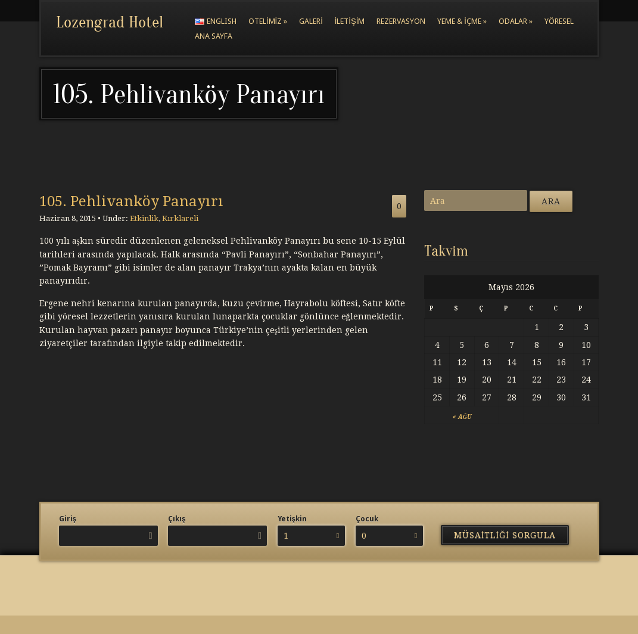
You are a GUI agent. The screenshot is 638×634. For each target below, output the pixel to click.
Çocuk (367, 519)
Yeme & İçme (462, 21)
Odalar (516, 21)
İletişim (350, 21)
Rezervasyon (400, 21)
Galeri (311, 21)
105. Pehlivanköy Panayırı (131, 201)
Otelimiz (267, 21)
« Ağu (462, 417)
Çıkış (177, 519)
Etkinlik (144, 218)
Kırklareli (180, 218)
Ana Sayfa (213, 36)
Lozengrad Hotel (109, 22)
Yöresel (559, 21)
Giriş (68, 519)
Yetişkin (292, 519)
